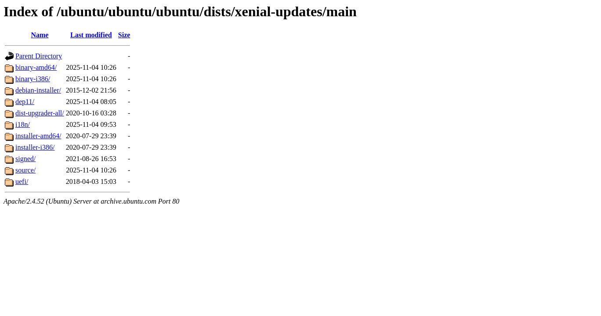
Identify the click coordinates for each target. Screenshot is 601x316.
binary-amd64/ (36, 67)
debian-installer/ (38, 90)
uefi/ (21, 181)
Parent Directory (38, 56)
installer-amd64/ (38, 136)
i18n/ (22, 124)
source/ (25, 170)
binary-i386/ (32, 79)
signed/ (25, 158)
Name (39, 35)
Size (124, 35)
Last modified (91, 35)
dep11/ (24, 101)
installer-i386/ (34, 147)
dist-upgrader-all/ (39, 113)
